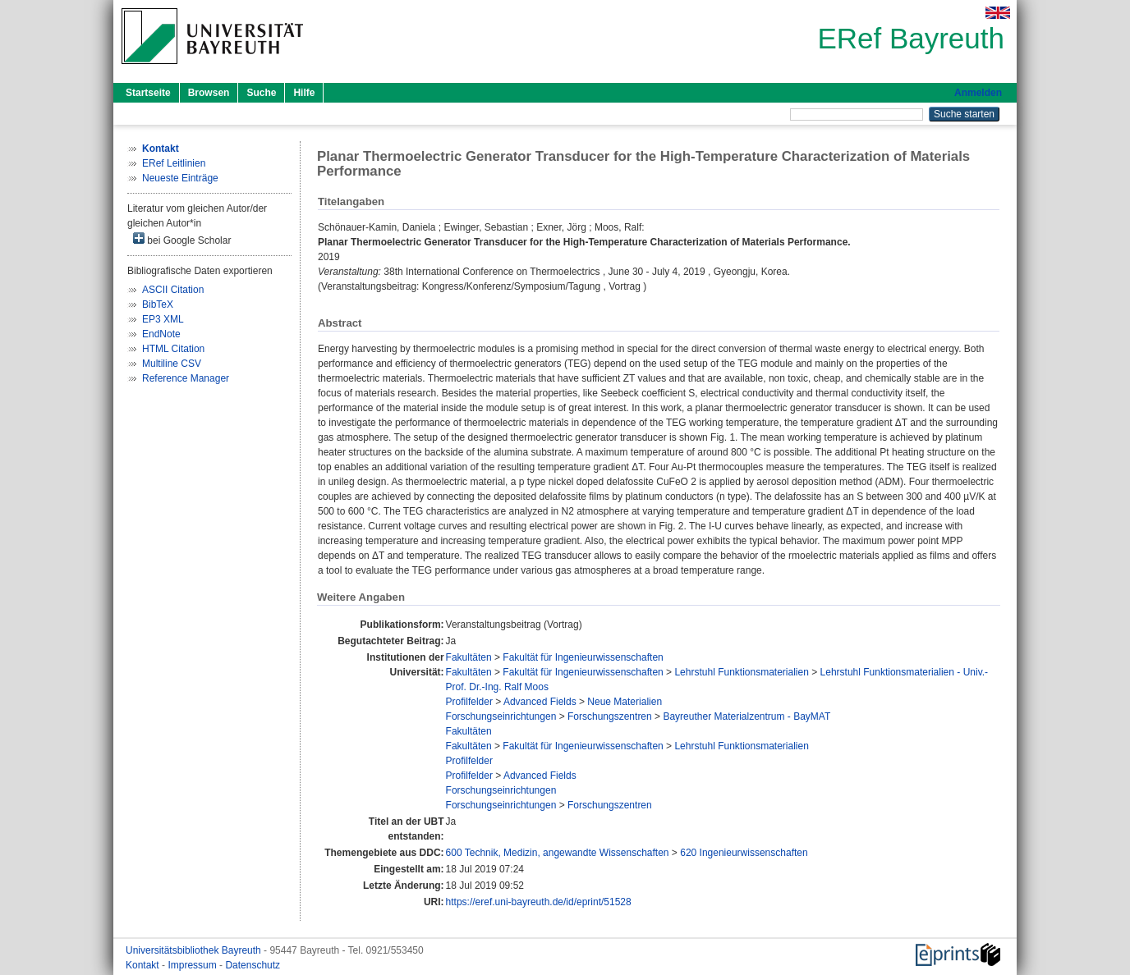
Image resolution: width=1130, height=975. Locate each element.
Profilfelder (469, 701)
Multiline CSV (171, 363)
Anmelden (978, 92)
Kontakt (144, 965)
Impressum (193, 965)
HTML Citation (173, 349)
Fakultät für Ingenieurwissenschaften (583, 657)
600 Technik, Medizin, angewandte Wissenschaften (557, 852)
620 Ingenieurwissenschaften (743, 852)
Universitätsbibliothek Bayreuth (195, 950)
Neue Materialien (624, 701)
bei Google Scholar (182, 239)
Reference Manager (185, 378)
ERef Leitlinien (173, 163)
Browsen (209, 92)
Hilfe (304, 92)
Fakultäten (469, 657)
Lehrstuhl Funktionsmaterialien (741, 672)
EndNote (161, 334)
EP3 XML (163, 319)
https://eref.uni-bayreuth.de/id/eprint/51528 (539, 902)
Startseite (148, 92)
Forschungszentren (609, 716)
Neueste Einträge (180, 178)
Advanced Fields (539, 701)
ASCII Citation (173, 289)
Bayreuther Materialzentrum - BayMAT (746, 716)
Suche (261, 92)
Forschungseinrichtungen (501, 716)
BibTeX (157, 304)
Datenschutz (252, 965)
